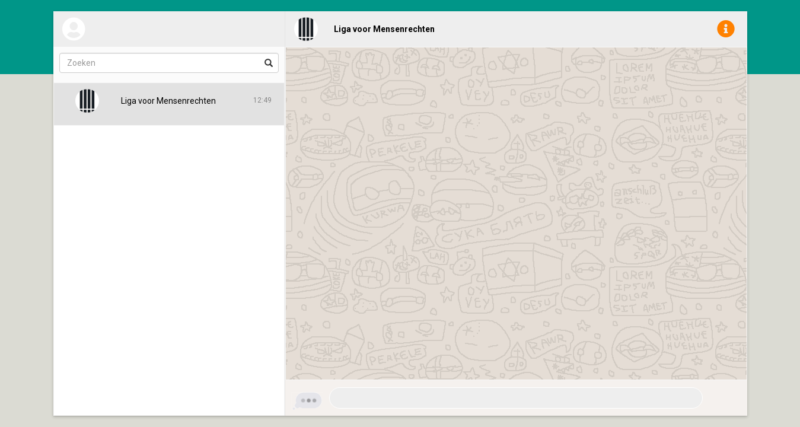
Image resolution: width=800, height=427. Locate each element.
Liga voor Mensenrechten (384, 29)
